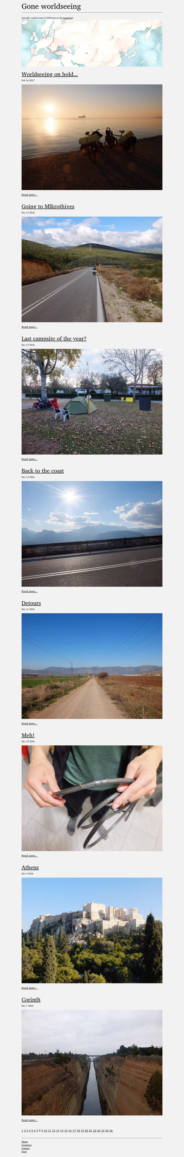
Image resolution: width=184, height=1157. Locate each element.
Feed (24, 1151)
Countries (27, 1145)
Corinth (31, 999)
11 (49, 1130)
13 (57, 1130)
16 (70, 1130)
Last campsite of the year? (54, 338)
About (25, 1142)
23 (98, 1130)
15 (66, 1130)
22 (94, 1130)
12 (53, 1130)
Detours (31, 603)
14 (61, 1130)
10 (45, 1130)
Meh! (28, 735)
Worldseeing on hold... (50, 74)
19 (82, 1130)
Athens (30, 867)
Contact (26, 1148)
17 (74, 1130)
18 (78, 1130)
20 (86, 1130)
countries (67, 18)
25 (107, 1130)
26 (111, 1130)
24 (103, 1130)
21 (90, 1130)
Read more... (30, 194)
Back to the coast (43, 470)
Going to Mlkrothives (48, 206)
